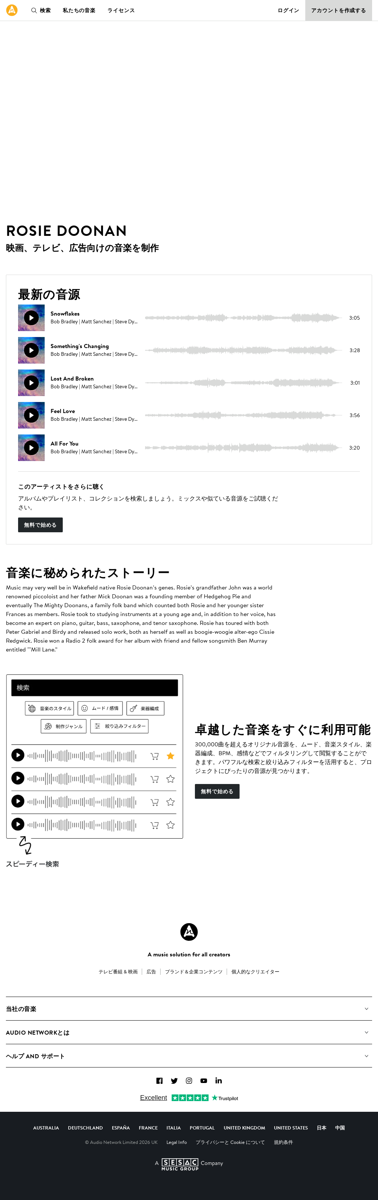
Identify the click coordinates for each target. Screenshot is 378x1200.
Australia (46, 1127)
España (121, 1127)
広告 (151, 971)
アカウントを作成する (338, 10)
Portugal (202, 1127)
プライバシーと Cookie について (230, 1142)
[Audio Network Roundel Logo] (189, 932)
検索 (39, 10)
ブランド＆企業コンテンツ (194, 971)
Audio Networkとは (37, 1032)
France (148, 1127)
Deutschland (85, 1127)
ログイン (289, 10)
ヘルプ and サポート (35, 1056)
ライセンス (121, 10)
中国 (340, 1127)
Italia (173, 1127)
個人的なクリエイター (255, 971)
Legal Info (176, 1142)
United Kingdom (244, 1127)
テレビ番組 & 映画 (118, 971)
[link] (12, 10)
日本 (321, 1127)
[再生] (31, 317)
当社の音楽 (21, 1009)
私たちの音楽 (79, 10)
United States (291, 1127)
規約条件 (283, 1142)
